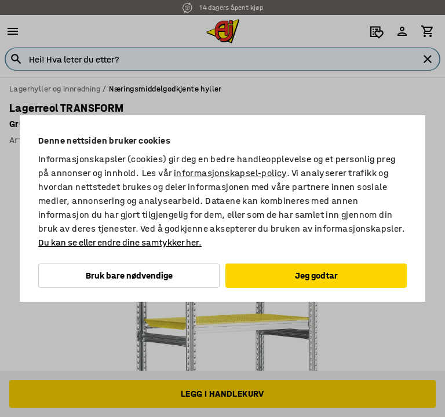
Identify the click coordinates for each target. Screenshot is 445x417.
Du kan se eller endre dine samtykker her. (120, 242)
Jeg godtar (316, 275)
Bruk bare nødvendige (129, 275)
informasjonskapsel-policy (230, 172)
